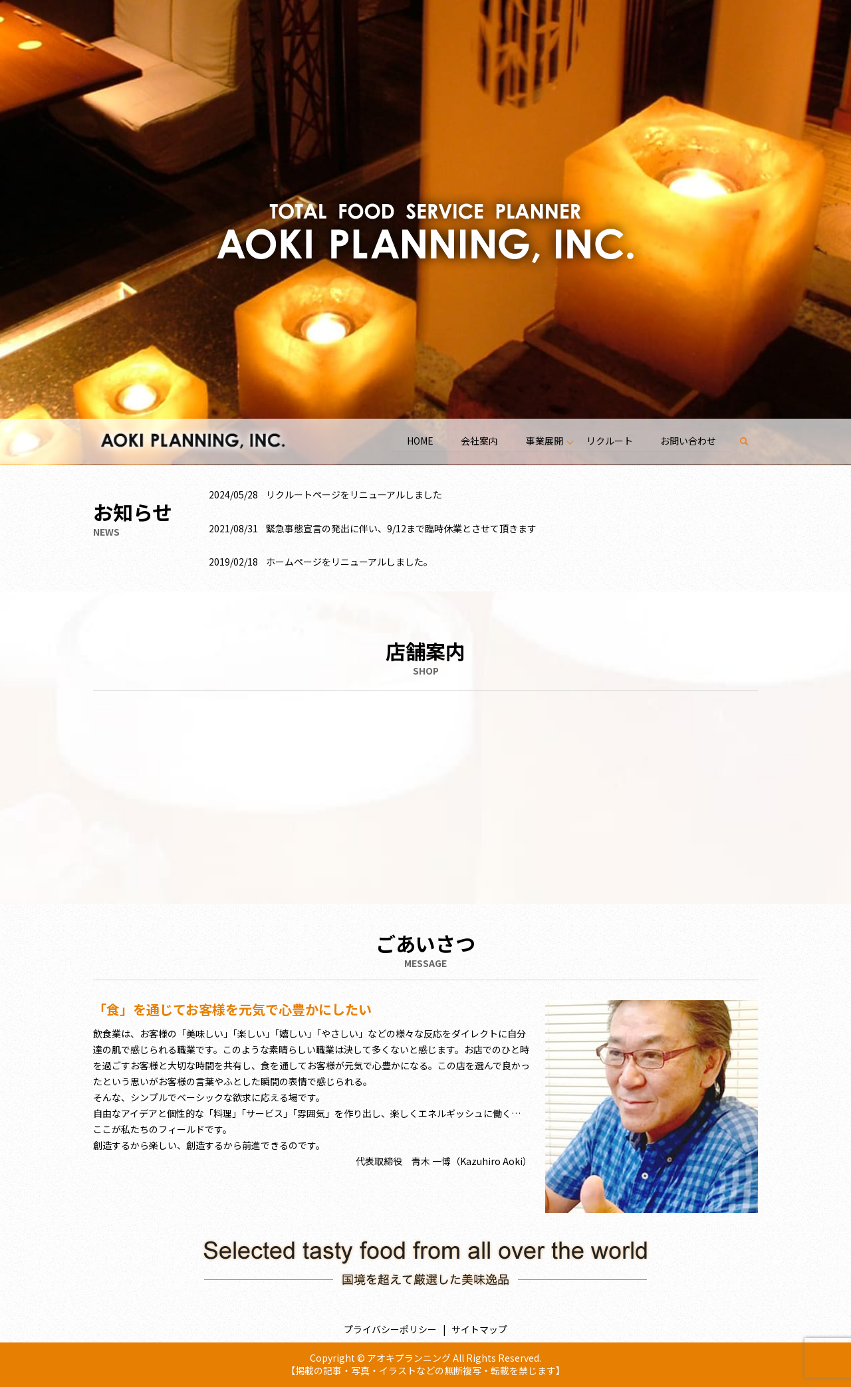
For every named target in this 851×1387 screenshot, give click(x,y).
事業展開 (543, 440)
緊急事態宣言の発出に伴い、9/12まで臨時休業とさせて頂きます (401, 528)
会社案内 (478, 440)
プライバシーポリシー (390, 1329)
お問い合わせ (688, 440)
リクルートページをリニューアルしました (354, 494)
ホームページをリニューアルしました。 (349, 561)
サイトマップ (479, 1329)
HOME (419, 440)
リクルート (609, 440)
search (751, 441)
